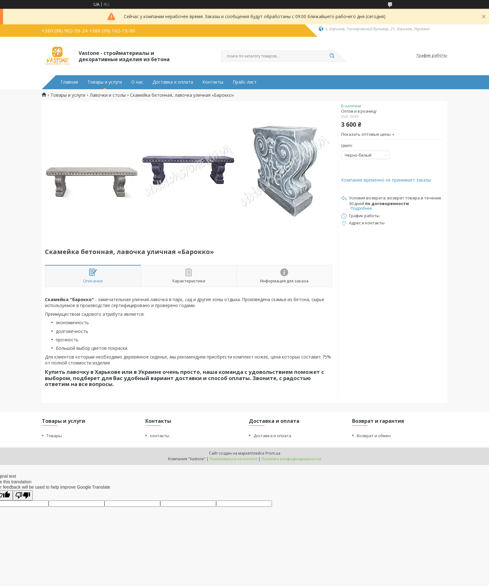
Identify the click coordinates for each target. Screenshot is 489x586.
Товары (54, 435)
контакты (159, 435)
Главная (69, 82)
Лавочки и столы (108, 95)
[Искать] (332, 56)
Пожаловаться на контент (233, 458)
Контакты (212, 82)
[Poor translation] (23, 495)
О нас (137, 82)
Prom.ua (272, 453)
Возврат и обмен (374, 435)
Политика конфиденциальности (291, 458)
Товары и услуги (104, 82)
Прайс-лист (245, 82)
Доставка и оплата (173, 82)
